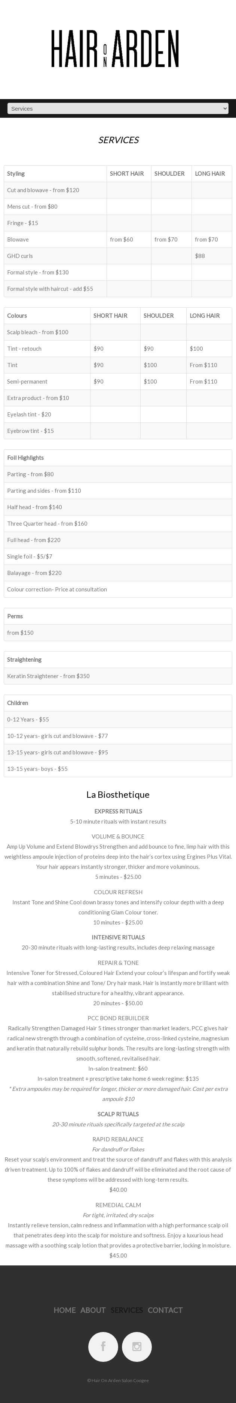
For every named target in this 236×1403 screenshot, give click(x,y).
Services (127, 1310)
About (93, 1310)
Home (64, 1310)
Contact (165, 1310)
